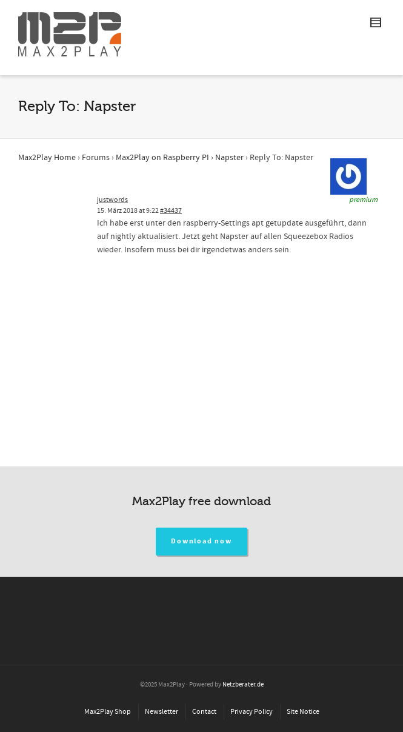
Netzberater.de (243, 684)
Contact (204, 711)
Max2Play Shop (107, 711)
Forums (96, 157)
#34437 (171, 210)
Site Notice (303, 711)
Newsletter (161, 711)
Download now (201, 541)
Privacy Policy (251, 711)
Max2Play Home (47, 157)
